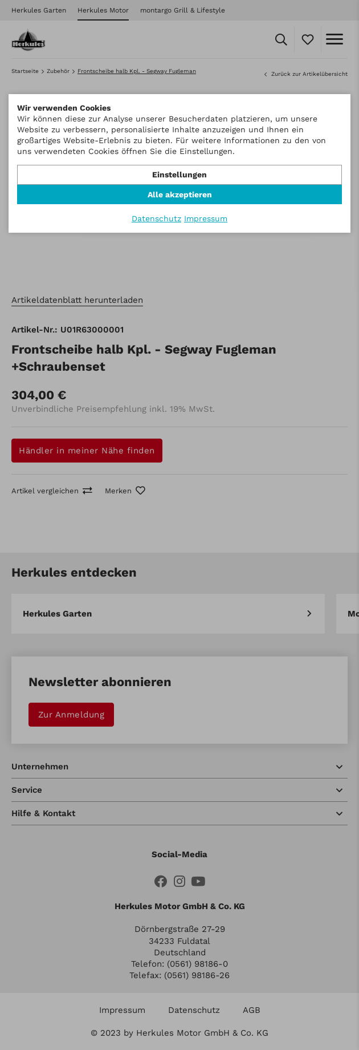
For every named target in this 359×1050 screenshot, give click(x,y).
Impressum (205, 218)
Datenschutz (156, 218)
